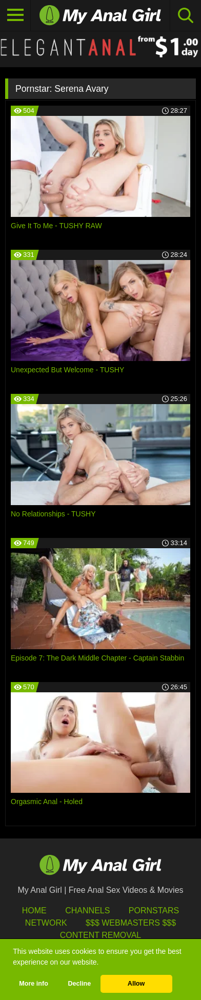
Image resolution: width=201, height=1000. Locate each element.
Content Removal (101, 935)
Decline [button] (79, 983)
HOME (34, 910)
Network (46, 922)
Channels (87, 910)
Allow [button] (136, 983)
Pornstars (154, 910)
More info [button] (33, 983)
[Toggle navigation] (15, 15)
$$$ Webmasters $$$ (131, 922)
